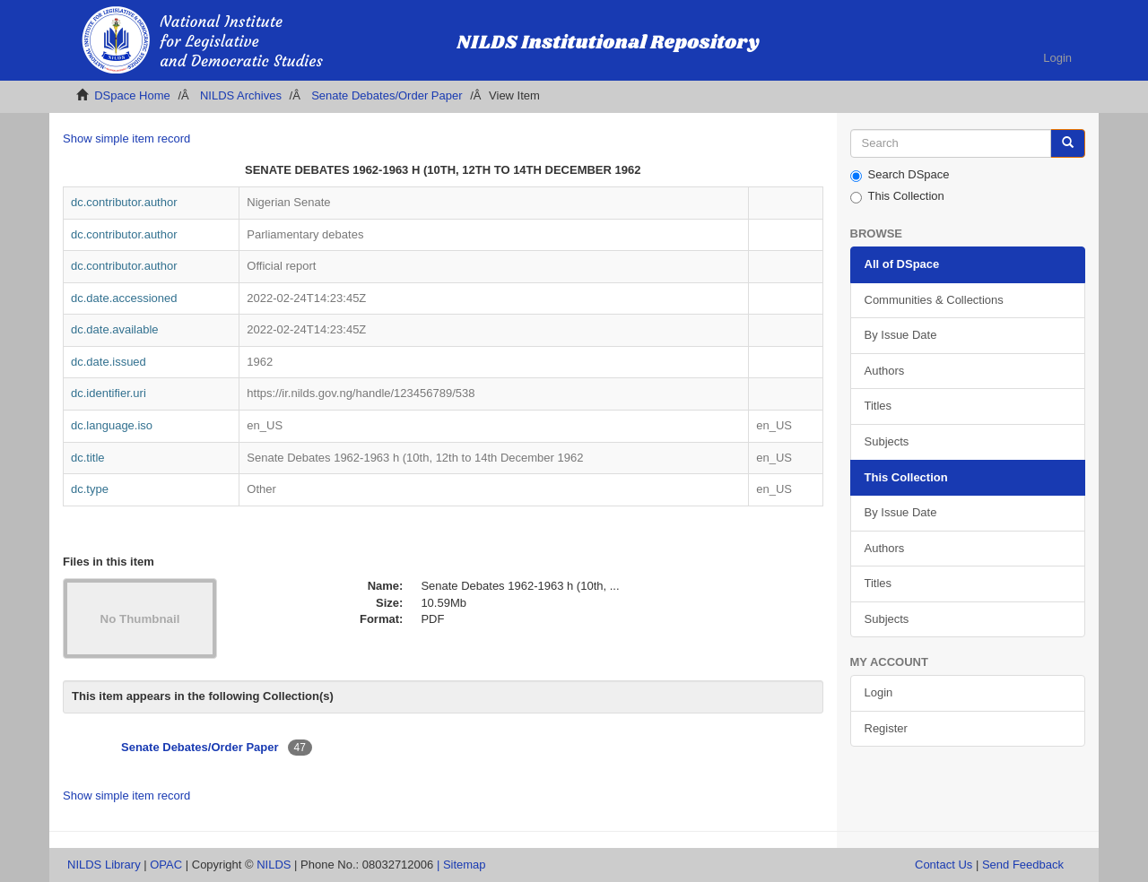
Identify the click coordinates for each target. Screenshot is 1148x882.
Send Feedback (1023, 864)
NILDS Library (104, 864)
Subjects (887, 441)
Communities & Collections (934, 300)
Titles (878, 405)
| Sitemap (461, 864)
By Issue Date (901, 335)
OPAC (166, 864)
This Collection (897, 196)
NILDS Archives (241, 95)
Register (886, 728)
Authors (885, 370)
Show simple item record (126, 138)
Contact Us (943, 864)
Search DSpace (900, 175)
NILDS (274, 864)
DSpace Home (132, 95)
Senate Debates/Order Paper (386, 95)
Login (879, 692)
